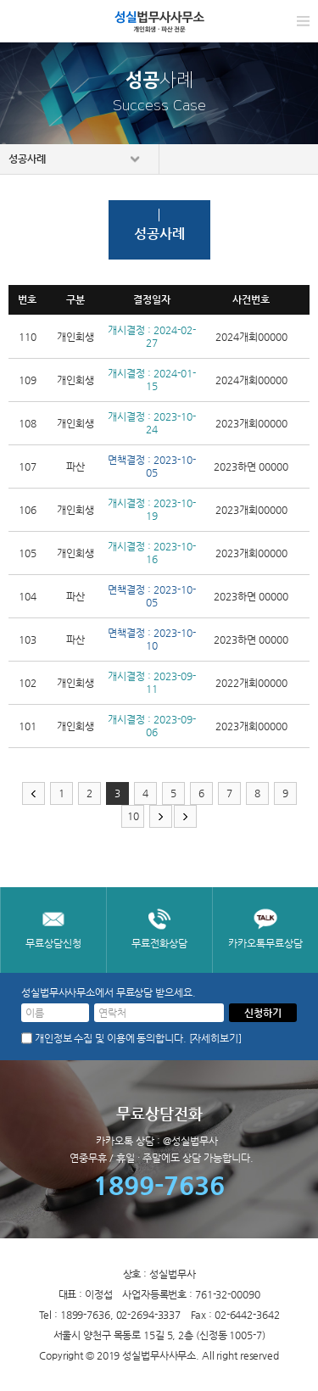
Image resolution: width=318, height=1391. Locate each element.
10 (133, 816)
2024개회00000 (251, 337)
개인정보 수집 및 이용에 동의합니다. (111, 1038)
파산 (75, 466)
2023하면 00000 (251, 466)
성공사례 (27, 159)
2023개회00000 (251, 423)
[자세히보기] (215, 1038)
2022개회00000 (251, 683)
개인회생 (75, 337)
